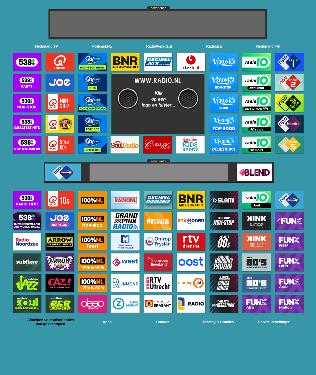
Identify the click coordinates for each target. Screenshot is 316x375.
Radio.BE (214, 46)
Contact (163, 322)
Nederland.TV (46, 46)
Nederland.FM (268, 46)
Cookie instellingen (274, 322)
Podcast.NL (102, 46)
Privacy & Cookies (218, 322)
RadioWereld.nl (159, 46)
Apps (107, 322)
